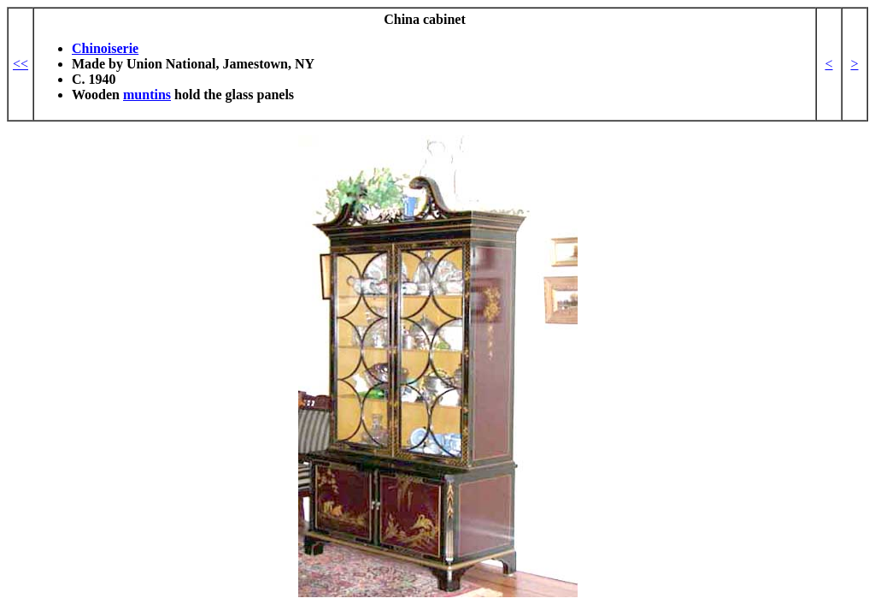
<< (20, 63)
